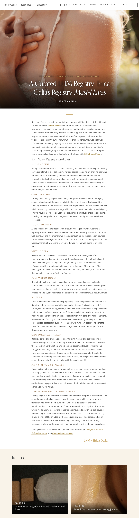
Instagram (90, 429)
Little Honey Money (92, 154)
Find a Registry (107, 5)
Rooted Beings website (62, 433)
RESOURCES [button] (26, 5)
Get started (127, 5)
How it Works (10, 5)
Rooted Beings (54, 126)
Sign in (93, 5)
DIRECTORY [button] (42, 5)
